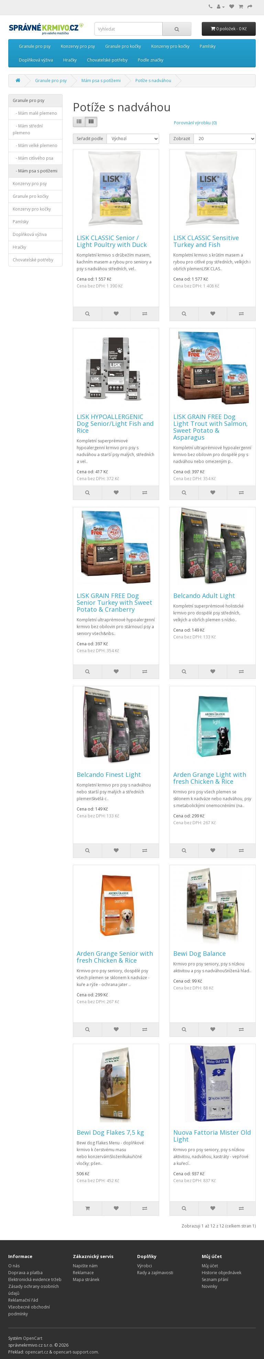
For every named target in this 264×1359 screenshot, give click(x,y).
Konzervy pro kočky (170, 46)
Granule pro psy (35, 46)
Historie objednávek (221, 1273)
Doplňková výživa (36, 60)
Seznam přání (215, 1279)
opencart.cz (36, 1352)
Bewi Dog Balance (199, 953)
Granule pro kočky (123, 46)
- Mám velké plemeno (35, 145)
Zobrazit (181, 138)
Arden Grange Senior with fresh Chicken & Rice (115, 956)
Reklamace (83, 1273)
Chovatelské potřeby (107, 60)
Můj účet (210, 1266)
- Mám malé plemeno (35, 113)
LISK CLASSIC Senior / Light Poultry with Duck (112, 241)
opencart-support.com (75, 1352)
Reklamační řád (23, 1300)
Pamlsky (208, 46)
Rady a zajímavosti (155, 1273)
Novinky (209, 1286)
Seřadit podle (90, 138)
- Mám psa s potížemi (35, 171)
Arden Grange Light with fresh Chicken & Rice (209, 777)
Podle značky (150, 60)
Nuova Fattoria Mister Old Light (212, 1135)
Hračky (70, 60)
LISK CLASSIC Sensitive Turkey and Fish (206, 241)
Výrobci (144, 1266)
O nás (14, 1266)
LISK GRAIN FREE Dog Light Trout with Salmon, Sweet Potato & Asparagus (210, 426)
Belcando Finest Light (109, 774)
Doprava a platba (25, 1273)
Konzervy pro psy (78, 46)
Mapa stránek (86, 1279)
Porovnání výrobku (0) (195, 123)
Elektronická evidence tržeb (35, 1279)
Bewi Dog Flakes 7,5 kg (110, 1132)
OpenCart (32, 1338)
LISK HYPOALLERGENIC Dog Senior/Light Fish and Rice (115, 423)
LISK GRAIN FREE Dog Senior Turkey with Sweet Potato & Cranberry (114, 602)
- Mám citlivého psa (33, 158)
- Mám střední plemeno (28, 129)
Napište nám (85, 1266)
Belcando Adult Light (204, 595)
